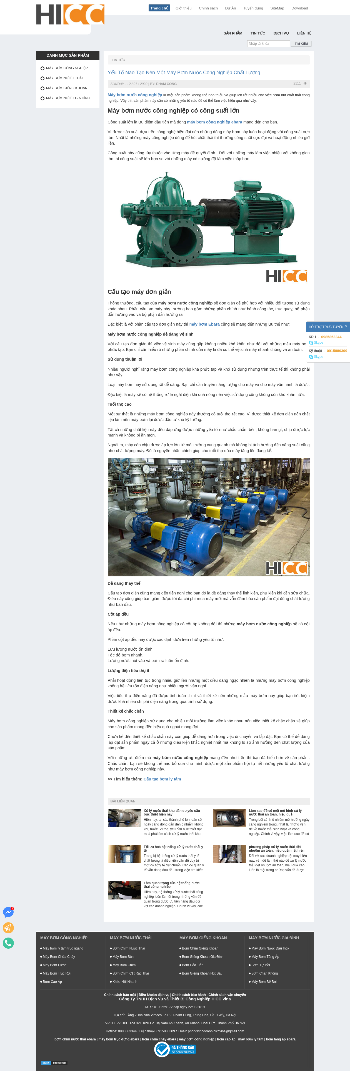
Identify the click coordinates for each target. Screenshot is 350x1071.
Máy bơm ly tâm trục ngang (61, 948)
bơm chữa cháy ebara (159, 1039)
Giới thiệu (184, 8)
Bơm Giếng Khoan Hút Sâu (200, 973)
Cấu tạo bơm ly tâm (162, 779)
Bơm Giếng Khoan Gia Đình (201, 957)
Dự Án (230, 8)
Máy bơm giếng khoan (67, 88)
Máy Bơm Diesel (53, 965)
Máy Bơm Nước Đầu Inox (269, 948)
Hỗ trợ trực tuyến (328, 326)
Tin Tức (258, 33)
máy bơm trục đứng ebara (119, 1039)
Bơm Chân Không (263, 973)
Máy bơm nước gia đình (68, 98)
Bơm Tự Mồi (259, 965)
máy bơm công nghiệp (196, 1039)
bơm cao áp (226, 1039)
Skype (316, 342)
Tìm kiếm (301, 43)
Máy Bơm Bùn (122, 957)
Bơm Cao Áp (51, 982)
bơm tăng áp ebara (281, 1039)
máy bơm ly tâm (250, 1039)
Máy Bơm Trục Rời (55, 973)
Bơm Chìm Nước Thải (127, 948)
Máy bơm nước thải (64, 78)
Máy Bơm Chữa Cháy (57, 957)
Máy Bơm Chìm (123, 965)
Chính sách (208, 8)
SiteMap (277, 8)
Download (299, 8)
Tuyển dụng (253, 8)
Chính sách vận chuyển (227, 995)
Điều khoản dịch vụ (154, 995)
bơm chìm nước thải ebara (75, 1039)
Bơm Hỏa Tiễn (191, 965)
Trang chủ (159, 8)
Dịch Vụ (281, 33)
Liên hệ (304, 33)
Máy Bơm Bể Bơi (263, 982)
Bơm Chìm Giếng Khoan (198, 948)
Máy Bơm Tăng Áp (264, 957)
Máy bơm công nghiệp (67, 68)
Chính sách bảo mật (120, 995)
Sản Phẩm (233, 33)
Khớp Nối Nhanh (123, 982)
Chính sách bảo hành (189, 995)
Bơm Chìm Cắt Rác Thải (129, 973)
